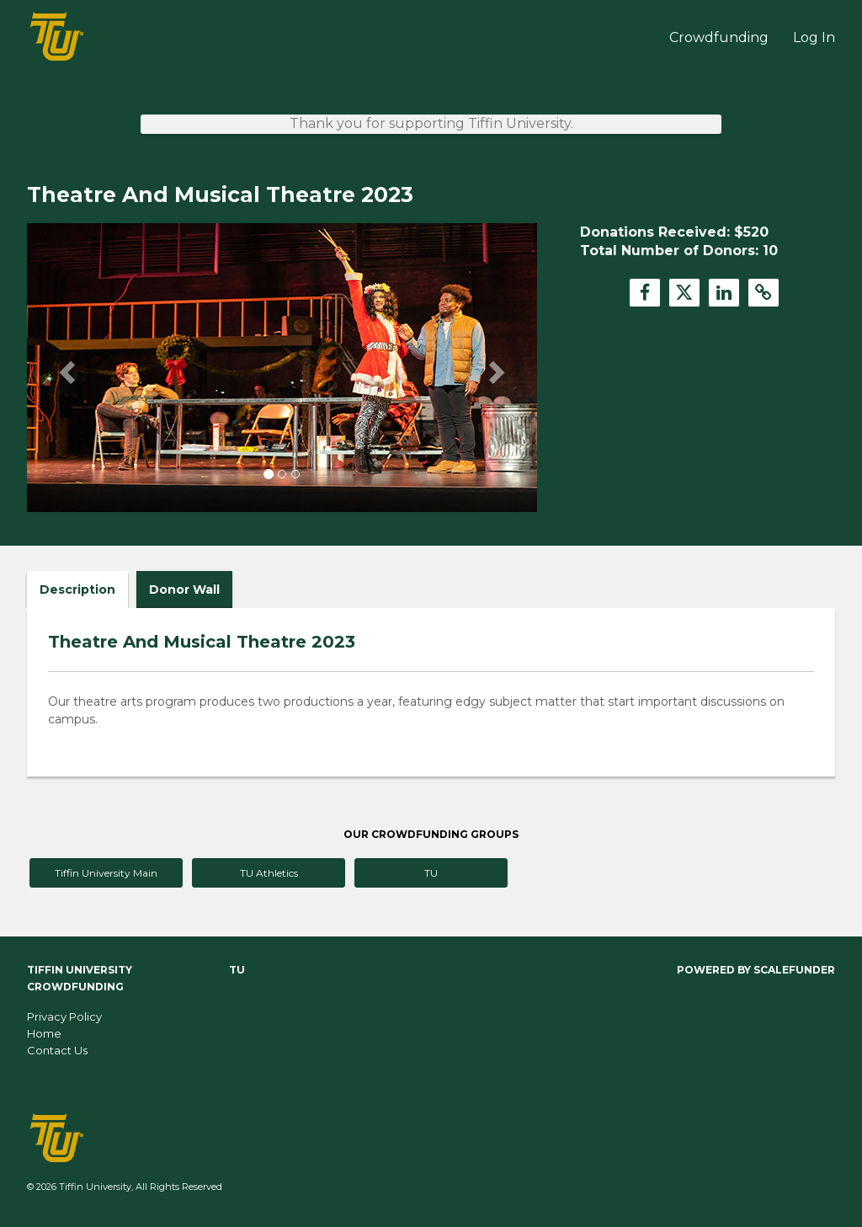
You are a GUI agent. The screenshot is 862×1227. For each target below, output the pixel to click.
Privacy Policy (64, 1016)
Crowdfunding (720, 37)
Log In (814, 37)
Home (44, 1033)
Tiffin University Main (106, 873)
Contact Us (57, 1050)
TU (431, 873)
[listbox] (282, 367)
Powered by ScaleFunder (756, 969)
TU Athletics (269, 873)
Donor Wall (184, 589)
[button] (65, 367)
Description (77, 589)
